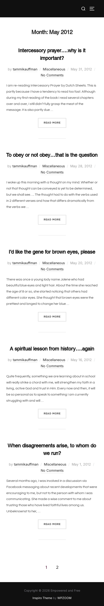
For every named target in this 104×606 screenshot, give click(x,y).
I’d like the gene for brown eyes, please (52, 252)
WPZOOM (64, 598)
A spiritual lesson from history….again (52, 349)
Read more (55, 122)
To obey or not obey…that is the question (51, 155)
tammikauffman (25, 69)
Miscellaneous (54, 69)
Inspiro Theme (42, 598)
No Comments (52, 75)
